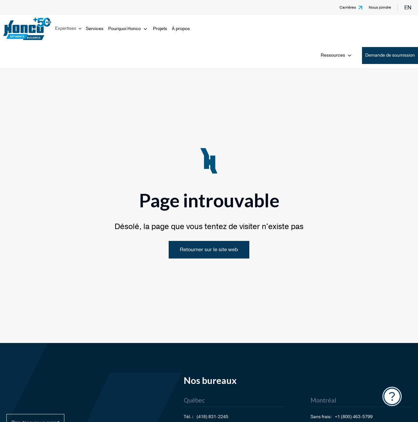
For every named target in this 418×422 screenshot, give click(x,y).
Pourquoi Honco (128, 29)
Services (94, 29)
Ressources (336, 55)
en (408, 7)
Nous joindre (380, 7)
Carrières (348, 7)
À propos (181, 29)
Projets (160, 29)
